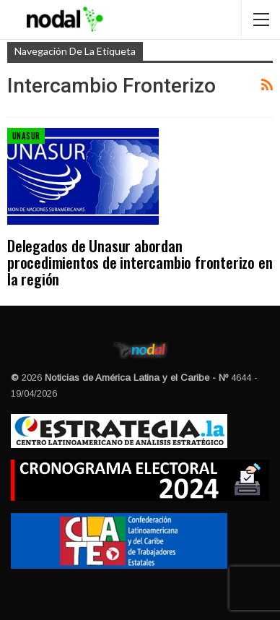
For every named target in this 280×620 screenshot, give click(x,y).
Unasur (26, 136)
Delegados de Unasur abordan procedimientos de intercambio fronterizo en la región (139, 262)
